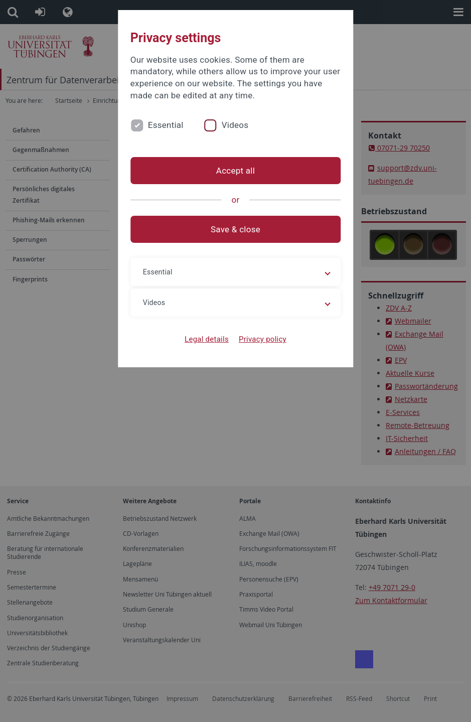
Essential (166, 125)
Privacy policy (262, 339)
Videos (235, 125)
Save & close (235, 229)
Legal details (207, 339)
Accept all (235, 171)
